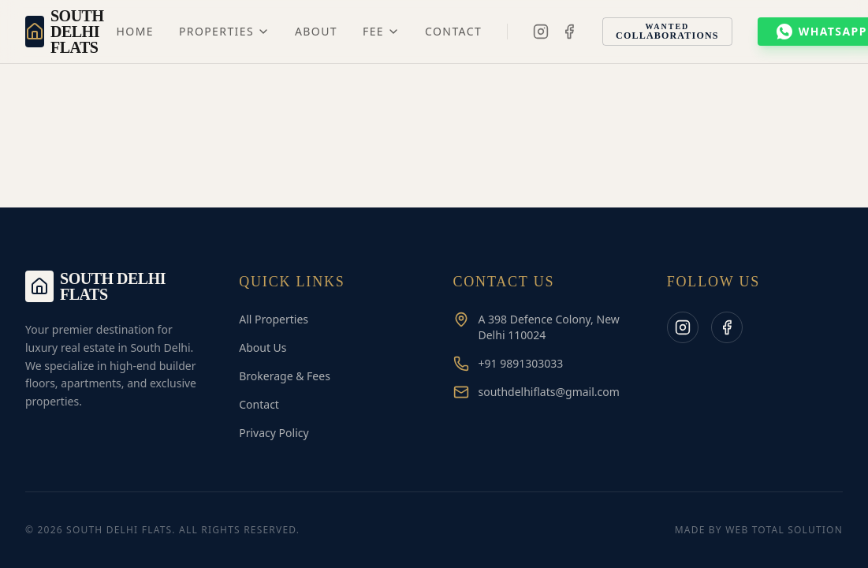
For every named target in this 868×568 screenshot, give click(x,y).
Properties (224, 31)
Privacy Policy (273, 432)
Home (135, 31)
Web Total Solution (784, 529)
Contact (453, 31)
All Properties (273, 319)
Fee (381, 31)
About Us (262, 347)
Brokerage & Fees (284, 375)
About (316, 31)
